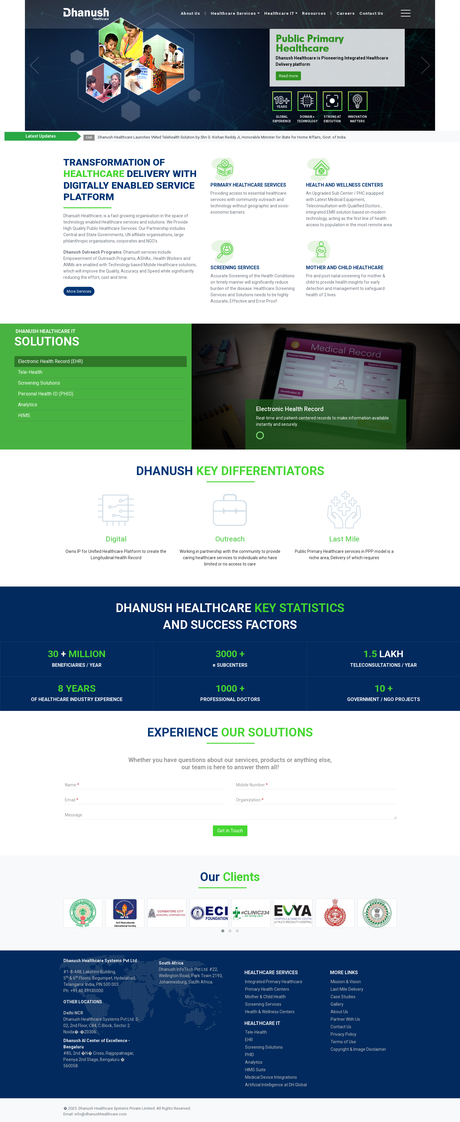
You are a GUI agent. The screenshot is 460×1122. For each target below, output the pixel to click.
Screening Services (263, 1004)
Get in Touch (230, 831)
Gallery (337, 1004)
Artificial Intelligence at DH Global (276, 1084)
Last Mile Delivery (347, 989)
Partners (332, 102)
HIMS (24, 415)
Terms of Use (343, 1041)
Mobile (282, 102)
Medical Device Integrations (271, 1077)
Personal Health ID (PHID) (45, 394)
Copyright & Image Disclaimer (358, 1049)
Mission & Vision (346, 981)
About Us (191, 13)
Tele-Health (30, 372)
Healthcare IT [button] (279, 13)
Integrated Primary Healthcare (273, 981)
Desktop (307, 102)
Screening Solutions (39, 383)
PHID (249, 1054)
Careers (346, 13)
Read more (288, 76)
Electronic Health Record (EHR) (50, 361)
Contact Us (371, 13)
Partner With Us (345, 1019)
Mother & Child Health (265, 996)
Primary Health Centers (267, 989)
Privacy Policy (343, 1034)
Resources (314, 13)
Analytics (27, 404)
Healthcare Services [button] (233, 13)
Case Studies (343, 996)
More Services (79, 291)
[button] (442, 137)
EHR (249, 1039)
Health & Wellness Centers (270, 1011)
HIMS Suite (255, 1069)
